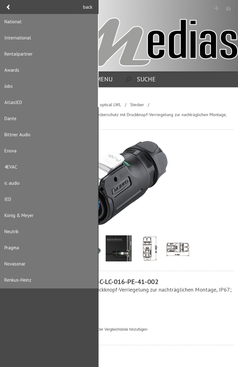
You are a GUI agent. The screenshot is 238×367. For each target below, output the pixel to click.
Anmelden (228, 8)
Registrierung (216, 8)
